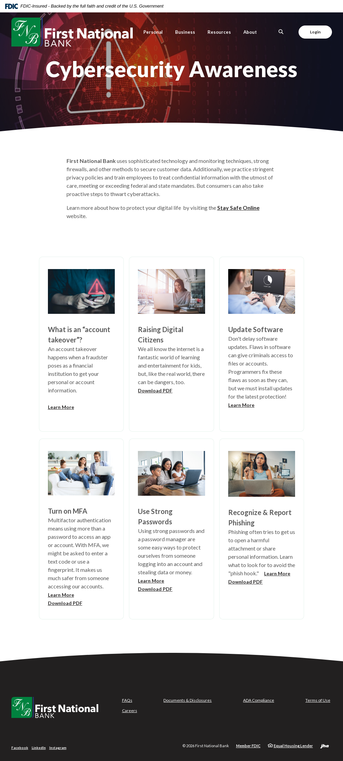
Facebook (19, 747)
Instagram (58, 747)
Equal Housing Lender (293, 745)
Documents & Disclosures (187, 700)
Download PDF (155, 390)
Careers (129, 710)
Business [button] (185, 32)
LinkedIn (39, 747)
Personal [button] (153, 32)
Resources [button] (219, 32)
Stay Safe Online (238, 207)
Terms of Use (317, 700)
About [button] (250, 32)
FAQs (127, 700)
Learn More (61, 407)
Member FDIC (248, 745)
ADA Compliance (258, 700)
